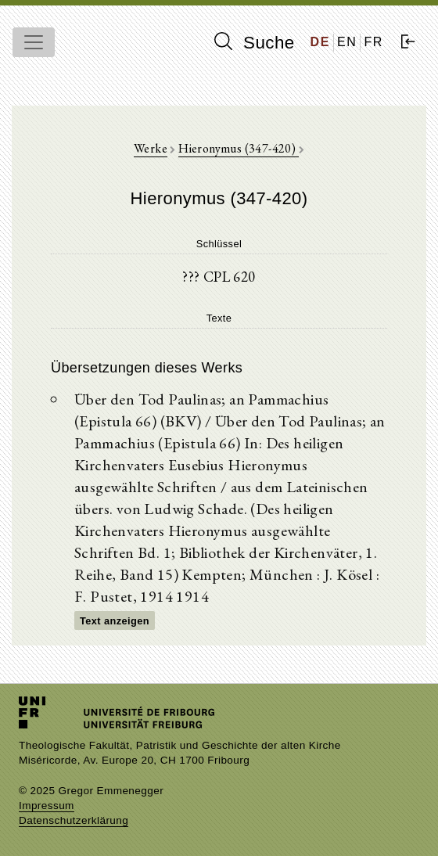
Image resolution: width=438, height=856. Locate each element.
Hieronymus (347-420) (238, 148)
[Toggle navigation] (34, 42)
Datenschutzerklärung (73, 820)
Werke (150, 148)
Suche (254, 42)
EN (347, 42)
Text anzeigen (114, 621)
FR (373, 42)
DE (320, 42)
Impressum (46, 805)
